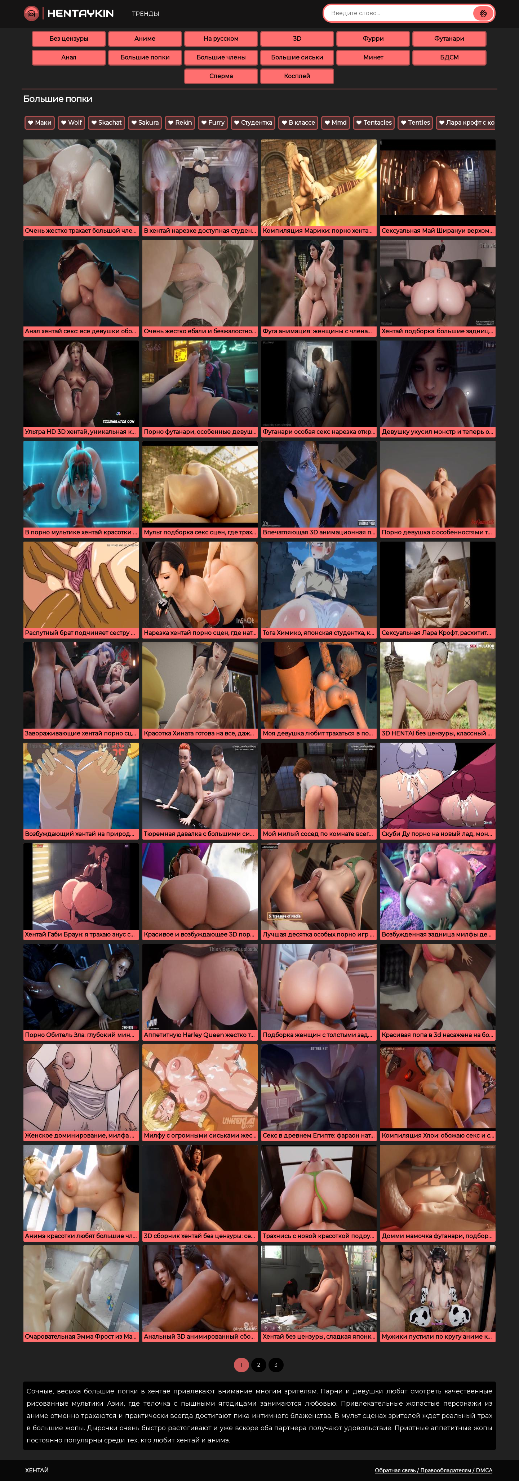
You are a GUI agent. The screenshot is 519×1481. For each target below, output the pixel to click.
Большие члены (221, 57)
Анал (68, 57)
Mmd (335, 122)
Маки (40, 122)
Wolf (71, 122)
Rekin (180, 122)
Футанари (449, 38)
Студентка (253, 122)
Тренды (145, 13)
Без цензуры (68, 38)
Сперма (221, 76)
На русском (221, 38)
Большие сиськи (297, 57)
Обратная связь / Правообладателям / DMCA (433, 1470)
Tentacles (373, 122)
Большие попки (145, 57)
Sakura (145, 122)
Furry (213, 122)
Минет (373, 57)
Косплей (297, 76)
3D (297, 38)
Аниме (144, 38)
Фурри (373, 38)
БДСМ (449, 57)
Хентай (37, 1470)
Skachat (106, 122)
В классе (298, 122)
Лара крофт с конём (473, 122)
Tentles (415, 122)
